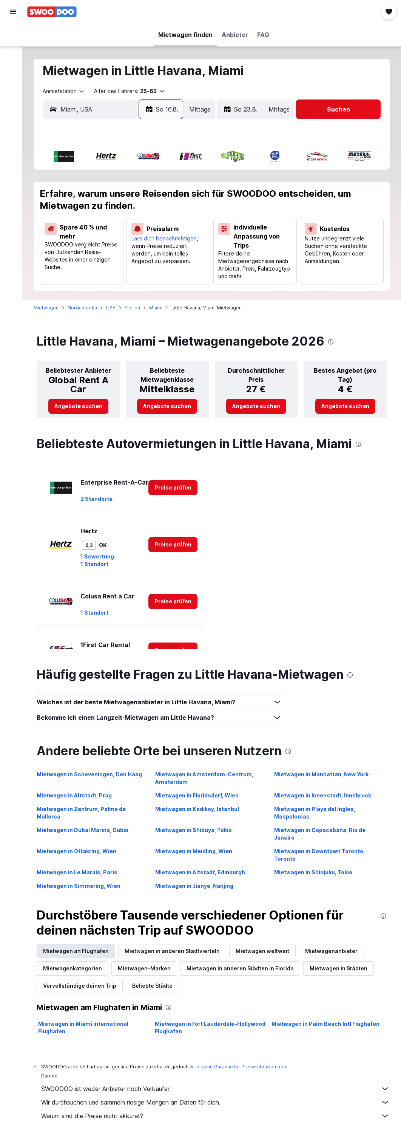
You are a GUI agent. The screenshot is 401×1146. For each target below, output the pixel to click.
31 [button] (79, 270)
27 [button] (133, 252)
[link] (81, 406)
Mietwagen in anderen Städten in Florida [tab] (244, 968)
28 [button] (152, 252)
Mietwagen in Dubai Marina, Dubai (86, 830)
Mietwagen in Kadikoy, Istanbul (200, 809)
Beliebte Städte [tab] (156, 985)
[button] (13, 11)
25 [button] (97, 252)
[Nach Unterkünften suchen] (13, 50)
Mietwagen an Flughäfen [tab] (80, 951)
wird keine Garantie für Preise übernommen (242, 1066)
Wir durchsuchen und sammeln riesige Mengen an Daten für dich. (217, 1102)
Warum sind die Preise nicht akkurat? (217, 1115)
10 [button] (79, 216)
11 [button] (97, 216)
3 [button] (79, 198)
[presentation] (334, 341)
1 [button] (170, 180)
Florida (136, 308)
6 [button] (134, 198)
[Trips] (13, 119)
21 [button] (152, 234)
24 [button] (79, 252)
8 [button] (170, 198)
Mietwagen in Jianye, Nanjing (197, 886)
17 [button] (79, 234)
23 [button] (188, 234)
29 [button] (170, 252)
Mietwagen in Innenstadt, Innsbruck (323, 795)
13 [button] (134, 216)
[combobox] (67, 91)
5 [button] (115, 198)
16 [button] (188, 216)
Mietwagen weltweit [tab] (266, 951)
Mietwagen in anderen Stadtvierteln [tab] (176, 951)
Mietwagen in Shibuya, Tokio (196, 830)
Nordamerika (86, 308)
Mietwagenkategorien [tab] (76, 968)
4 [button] (98, 198)
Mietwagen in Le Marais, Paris (80, 872)
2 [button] (188, 180)
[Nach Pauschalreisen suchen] (13, 82)
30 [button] (188, 252)
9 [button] (188, 198)
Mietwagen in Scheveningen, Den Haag (93, 774)
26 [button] (116, 252)
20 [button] (134, 234)
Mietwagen (49, 308)
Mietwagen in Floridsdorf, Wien (199, 795)
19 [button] (115, 234)
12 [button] (116, 216)
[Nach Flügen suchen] (13, 34)
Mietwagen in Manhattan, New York (322, 774)
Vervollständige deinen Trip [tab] (83, 985)
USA (114, 308)
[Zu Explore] (13, 98)
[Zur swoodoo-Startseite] (52, 11)
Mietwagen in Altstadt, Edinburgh (203, 872)
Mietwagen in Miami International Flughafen (87, 1027)
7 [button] (152, 198)
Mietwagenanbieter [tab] (335, 951)
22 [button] (170, 234)
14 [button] (151, 216)
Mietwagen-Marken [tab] (148, 968)
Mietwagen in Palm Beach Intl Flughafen (327, 1024)
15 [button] (170, 216)
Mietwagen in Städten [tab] (342, 968)
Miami (159, 308)
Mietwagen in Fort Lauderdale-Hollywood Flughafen (212, 1027)
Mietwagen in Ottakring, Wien (80, 851)
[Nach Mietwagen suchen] (13, 66)
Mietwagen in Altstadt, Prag (78, 795)
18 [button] (97, 234)
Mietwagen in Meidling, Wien (196, 851)
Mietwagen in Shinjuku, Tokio (314, 872)
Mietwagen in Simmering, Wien (82, 886)
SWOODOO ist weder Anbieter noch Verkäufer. (217, 1088)
